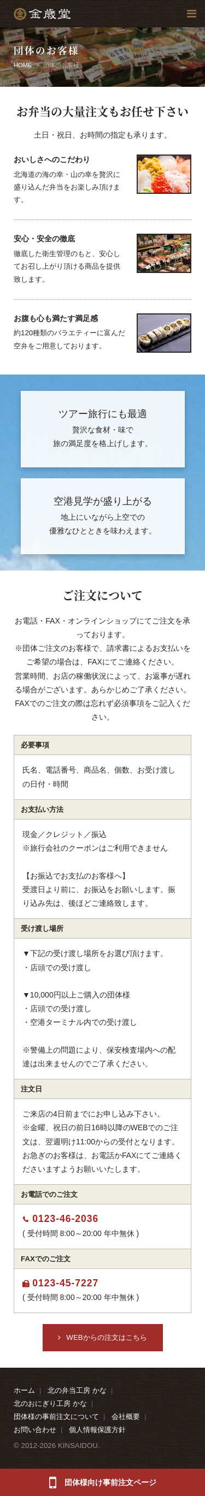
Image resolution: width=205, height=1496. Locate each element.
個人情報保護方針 (97, 1430)
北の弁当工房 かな (77, 1390)
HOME (23, 65)
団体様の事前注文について (56, 1416)
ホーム (24, 1390)
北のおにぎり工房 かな (50, 1403)
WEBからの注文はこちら (106, 1337)
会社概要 (126, 1416)
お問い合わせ (35, 1430)
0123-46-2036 (65, 1218)
